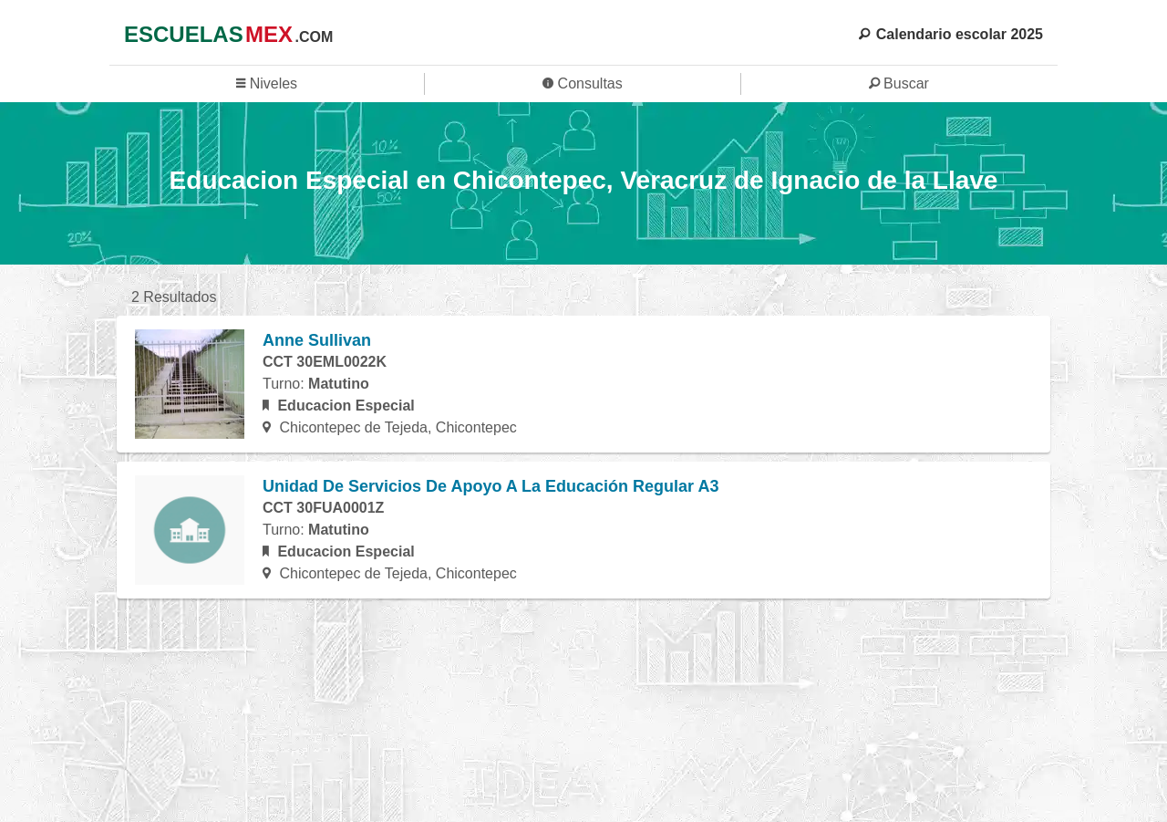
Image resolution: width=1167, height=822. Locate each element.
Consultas (582, 83)
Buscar (899, 83)
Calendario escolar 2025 (951, 34)
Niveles (266, 83)
